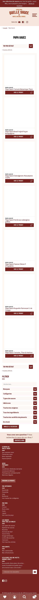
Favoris (5, 597)
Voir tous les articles (8, 542)
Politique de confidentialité (11, 473)
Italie (4, 511)
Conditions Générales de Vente (12, 469)
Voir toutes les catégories (10, 498)
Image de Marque (7, 536)
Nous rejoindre (7, 456)
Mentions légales (7, 475)
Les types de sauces (8, 525)
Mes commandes (7, 551)
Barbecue (5, 496)
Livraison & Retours (8, 471)
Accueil (5, 28)
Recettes (5, 530)
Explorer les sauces (8, 528)
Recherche (24, 597)
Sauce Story (6, 534)
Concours (5, 540)
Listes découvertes (8, 538)
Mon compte (15, 597)
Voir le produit (18, 92)
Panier (33, 595)
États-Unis (5, 509)
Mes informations (8, 553)
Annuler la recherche (10, 426)
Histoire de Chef (7, 532)
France (4, 507)
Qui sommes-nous (8, 452)
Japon (4, 513)
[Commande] (17, 46)
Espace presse (6, 458)
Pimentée (5, 492)
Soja (3, 494)
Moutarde (5, 490)
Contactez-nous (19, 440)
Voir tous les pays (8, 515)
